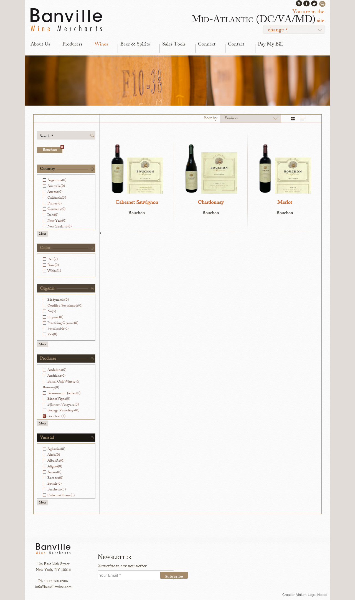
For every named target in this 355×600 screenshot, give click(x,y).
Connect (206, 44)
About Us (40, 44)
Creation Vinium (294, 595)
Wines (101, 44)
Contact (236, 44)
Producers (72, 44)
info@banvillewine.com (53, 587)
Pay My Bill (270, 44)
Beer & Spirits (135, 44)
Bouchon (52, 150)
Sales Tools (174, 44)
